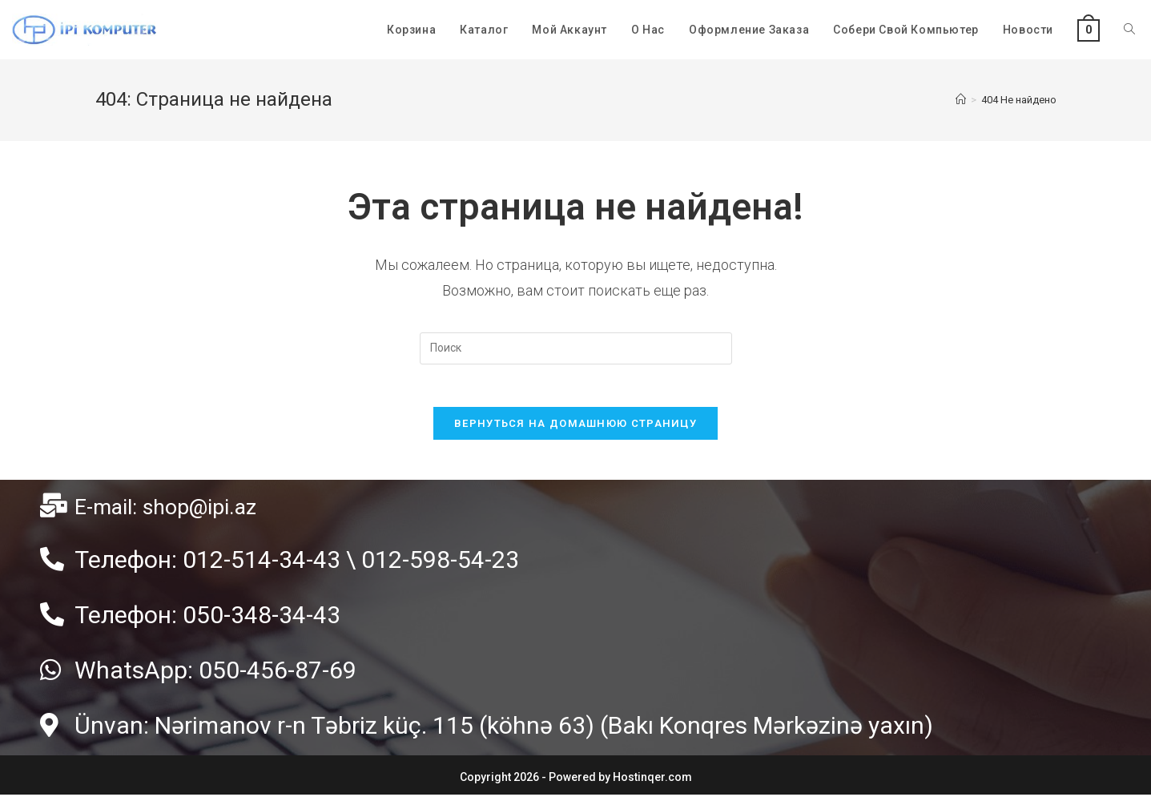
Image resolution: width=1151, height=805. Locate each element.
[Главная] (961, 100)
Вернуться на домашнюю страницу (575, 429)
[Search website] (1129, 29)
